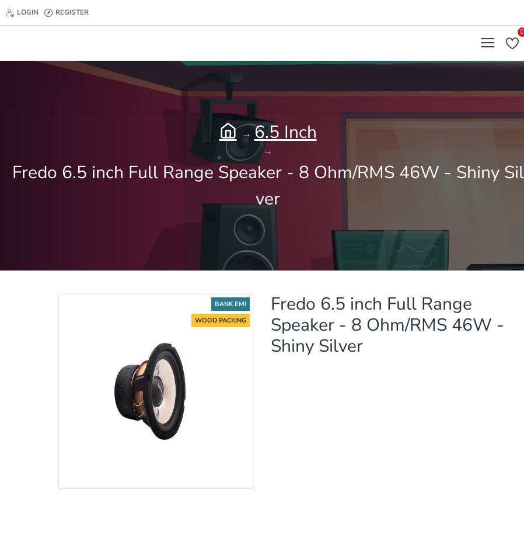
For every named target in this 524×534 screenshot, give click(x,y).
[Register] (66, 12)
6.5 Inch (285, 132)
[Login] (22, 12)
